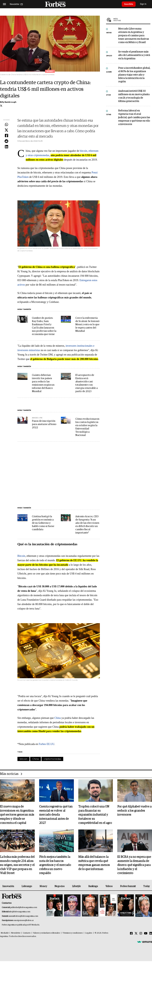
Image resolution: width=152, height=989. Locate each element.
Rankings (93, 887)
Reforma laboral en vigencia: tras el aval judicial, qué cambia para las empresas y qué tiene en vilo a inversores (134, 117)
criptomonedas (52, 758)
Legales (88, 934)
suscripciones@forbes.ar (24, 921)
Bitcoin (21, 555)
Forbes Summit (128, 887)
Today (146, 887)
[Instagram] (140, 934)
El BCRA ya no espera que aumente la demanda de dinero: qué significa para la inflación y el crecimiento (134, 865)
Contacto (27, 934)
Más (131, 20)
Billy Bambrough (8, 102)
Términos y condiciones (72, 934)
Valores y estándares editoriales (46, 934)
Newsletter (15, 934)
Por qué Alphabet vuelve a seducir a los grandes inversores (134, 810)
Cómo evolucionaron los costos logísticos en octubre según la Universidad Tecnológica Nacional (87, 427)
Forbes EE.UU (46, 744)
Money (43, 887)
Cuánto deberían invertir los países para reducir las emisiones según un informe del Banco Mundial (43, 383)
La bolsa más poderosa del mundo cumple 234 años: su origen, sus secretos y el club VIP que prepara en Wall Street (17, 865)
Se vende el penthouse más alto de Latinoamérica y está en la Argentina (134, 55)
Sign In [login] (145, 4)
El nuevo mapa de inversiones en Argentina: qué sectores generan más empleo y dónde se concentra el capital (17, 815)
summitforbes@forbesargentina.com (23, 917)
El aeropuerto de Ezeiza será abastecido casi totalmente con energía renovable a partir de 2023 (86, 383)
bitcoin (23, 758)
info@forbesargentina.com (19, 912)
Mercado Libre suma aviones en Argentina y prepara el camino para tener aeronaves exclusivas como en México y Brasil (133, 36)
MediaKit (5, 934)
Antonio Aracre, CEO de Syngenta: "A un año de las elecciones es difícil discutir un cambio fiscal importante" (87, 524)
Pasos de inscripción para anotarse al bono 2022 (44, 424)
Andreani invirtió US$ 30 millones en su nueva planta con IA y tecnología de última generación (133, 96)
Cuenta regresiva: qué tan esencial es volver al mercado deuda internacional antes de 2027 (56, 815)
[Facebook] (131, 934)
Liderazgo (27, 887)
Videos (109, 887)
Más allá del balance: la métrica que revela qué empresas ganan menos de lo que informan (94, 863)
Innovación (8, 887)
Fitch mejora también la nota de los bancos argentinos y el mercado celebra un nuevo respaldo (55, 865)
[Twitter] (136, 934)
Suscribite (129, 4)
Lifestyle (76, 887)
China (57, 717)
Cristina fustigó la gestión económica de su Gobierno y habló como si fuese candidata (43, 523)
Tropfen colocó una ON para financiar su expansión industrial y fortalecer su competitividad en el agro (95, 815)
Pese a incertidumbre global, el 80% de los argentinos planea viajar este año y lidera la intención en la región (134, 75)
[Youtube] (145, 934)
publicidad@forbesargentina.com (23, 908)
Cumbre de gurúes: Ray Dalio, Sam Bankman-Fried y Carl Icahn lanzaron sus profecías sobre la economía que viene (44, 326)
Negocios (60, 887)
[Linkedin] (150, 934)
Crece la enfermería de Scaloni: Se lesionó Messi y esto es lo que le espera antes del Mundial (87, 324)
